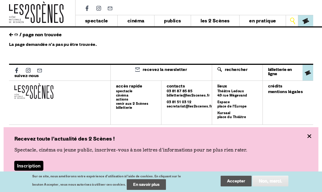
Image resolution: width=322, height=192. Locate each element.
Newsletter (110, 8)
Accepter (236, 182)
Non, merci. (270, 182)
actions (122, 99)
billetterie (124, 108)
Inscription (29, 166)
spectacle (96, 20)
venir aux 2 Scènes (132, 104)
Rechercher (236, 69)
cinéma (136, 20)
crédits (275, 86)
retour (11, 33)
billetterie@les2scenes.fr (188, 95)
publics (172, 20)
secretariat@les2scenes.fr (189, 106)
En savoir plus (146, 186)
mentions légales (285, 91)
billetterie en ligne (280, 71)
